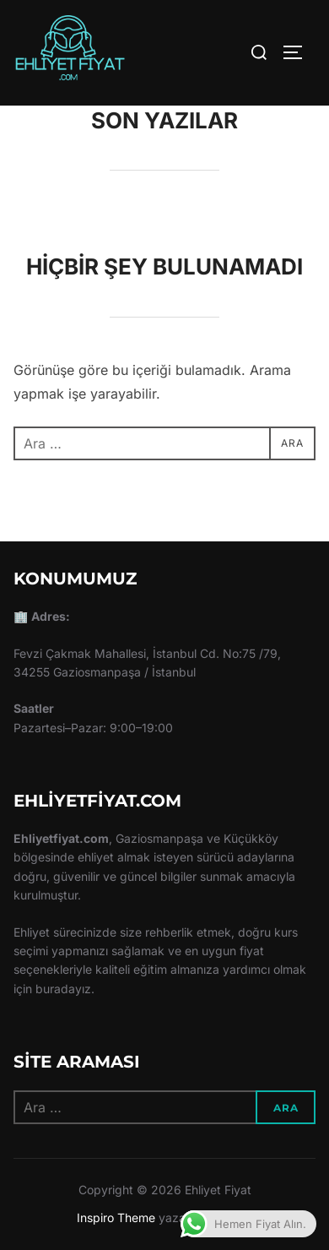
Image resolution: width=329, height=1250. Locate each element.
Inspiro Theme (116, 1217)
